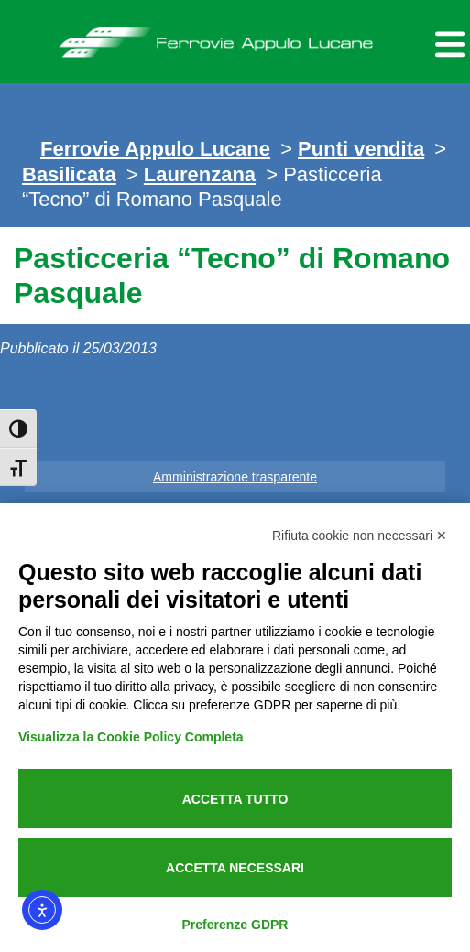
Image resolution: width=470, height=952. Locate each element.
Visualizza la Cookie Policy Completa (131, 737)
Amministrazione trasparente (235, 477)
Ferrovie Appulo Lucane (235, 37)
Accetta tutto (235, 799)
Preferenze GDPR (235, 924)
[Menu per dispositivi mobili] (447, 41)
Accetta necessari (235, 867)
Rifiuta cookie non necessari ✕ (359, 535)
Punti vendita (361, 148)
